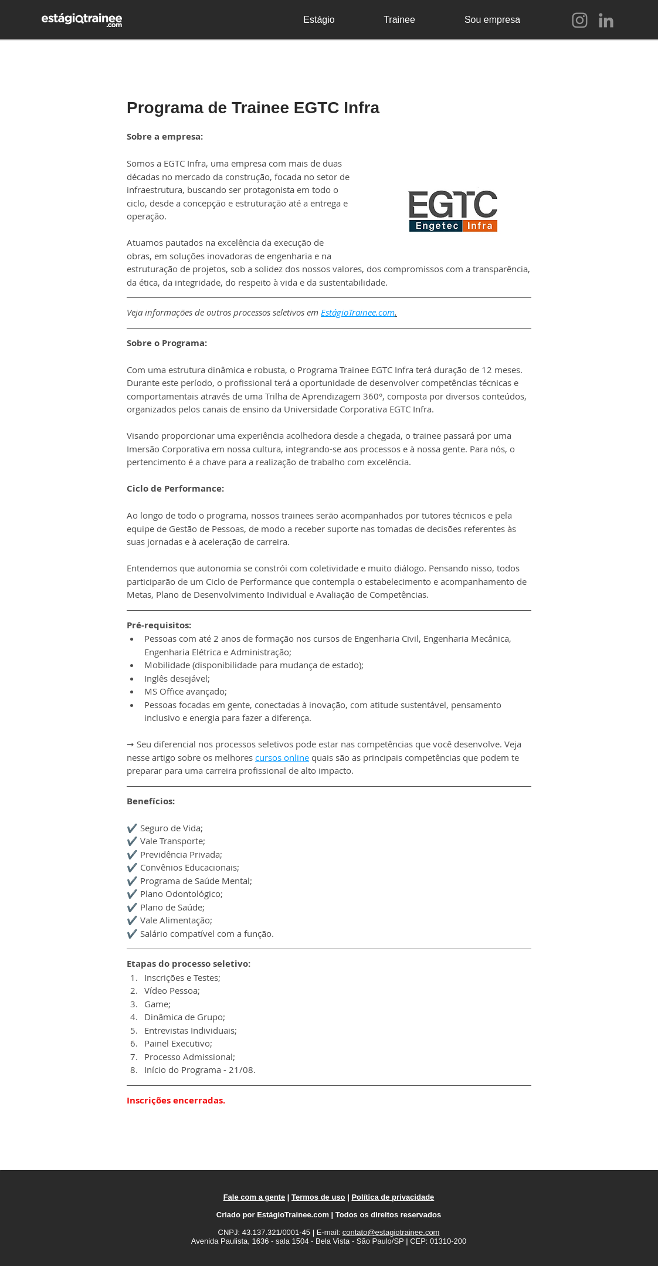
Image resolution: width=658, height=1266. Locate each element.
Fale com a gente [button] (254, 1197)
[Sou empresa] (492, 20)
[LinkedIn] (606, 20)
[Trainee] (399, 20)
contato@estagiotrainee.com (391, 1232)
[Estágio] (319, 20)
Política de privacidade (392, 1197)
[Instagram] (579, 20)
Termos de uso (318, 1197)
